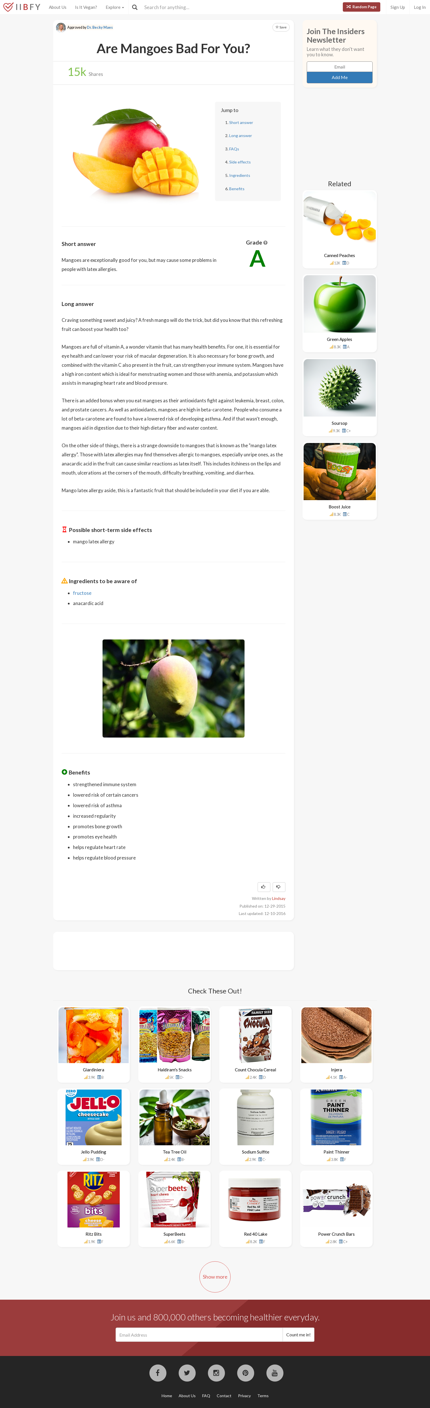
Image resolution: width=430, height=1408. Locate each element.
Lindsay (278, 898)
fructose (82, 593)
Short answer (241, 122)
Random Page (361, 7)
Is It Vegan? (86, 7)
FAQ (206, 1395)
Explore (115, 7)
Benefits (237, 188)
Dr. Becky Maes (100, 27)
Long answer (240, 135)
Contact (224, 1395)
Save (281, 27)
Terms (263, 1395)
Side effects (240, 162)
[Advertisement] (165, 950)
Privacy (244, 1395)
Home (167, 1395)
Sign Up (398, 7)
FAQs (234, 148)
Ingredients (239, 175)
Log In (420, 7)
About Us (57, 7)
